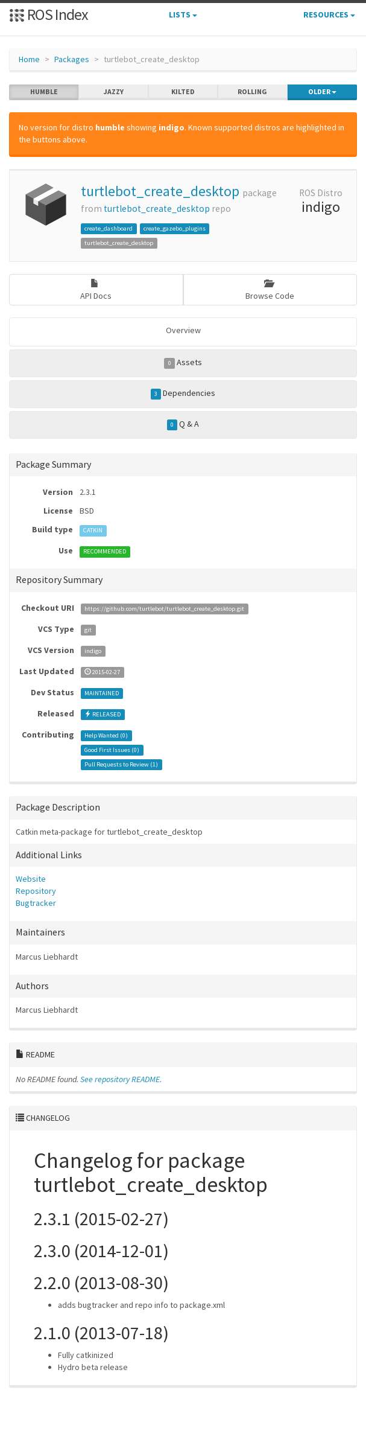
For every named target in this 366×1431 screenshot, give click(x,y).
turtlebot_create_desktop (160, 191)
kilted (183, 92)
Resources (329, 14)
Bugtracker (36, 902)
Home (29, 59)
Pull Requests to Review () (121, 764)
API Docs (96, 290)
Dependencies (183, 393)
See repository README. (121, 1079)
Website (31, 878)
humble (44, 92)
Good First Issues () (111, 750)
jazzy (114, 92)
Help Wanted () (106, 735)
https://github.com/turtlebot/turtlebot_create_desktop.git (164, 609)
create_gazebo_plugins (175, 228)
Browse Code (269, 290)
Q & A (183, 424)
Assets (183, 363)
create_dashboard (108, 228)
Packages (71, 59)
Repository (36, 890)
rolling (252, 92)
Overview (183, 330)
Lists (183, 14)
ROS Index (48, 14)
